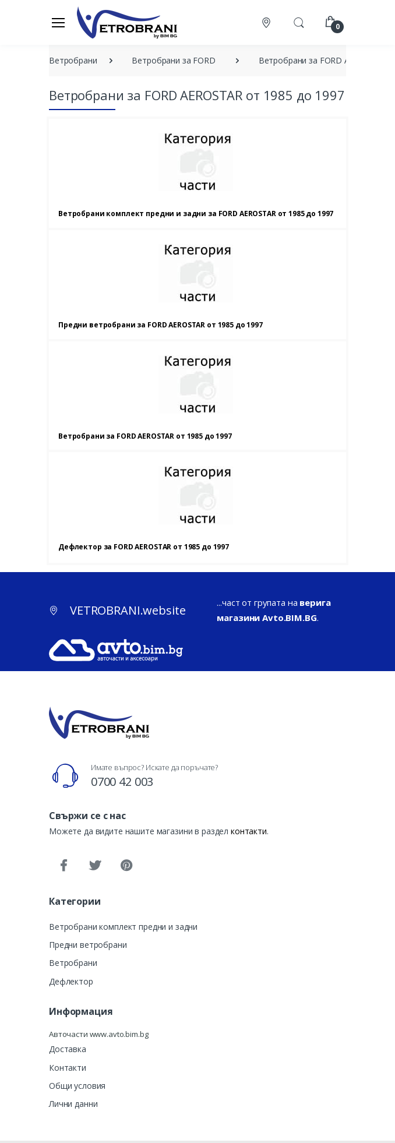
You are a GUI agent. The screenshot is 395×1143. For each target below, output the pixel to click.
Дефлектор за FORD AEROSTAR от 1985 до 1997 (143, 547)
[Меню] (58, 22)
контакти (249, 831)
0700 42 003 (122, 781)
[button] (298, 21)
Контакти (67, 1067)
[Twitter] (95, 865)
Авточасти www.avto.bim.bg (98, 1034)
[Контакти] (267, 22)
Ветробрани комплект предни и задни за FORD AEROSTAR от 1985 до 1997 (195, 213)
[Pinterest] (126, 865)
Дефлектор (71, 981)
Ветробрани (73, 962)
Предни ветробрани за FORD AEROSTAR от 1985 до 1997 (160, 325)
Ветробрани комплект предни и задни (123, 926)
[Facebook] (63, 865)
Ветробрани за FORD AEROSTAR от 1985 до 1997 (145, 436)
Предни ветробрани (88, 944)
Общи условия (77, 1085)
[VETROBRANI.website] (127, 22)
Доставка (67, 1048)
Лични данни (73, 1103)
